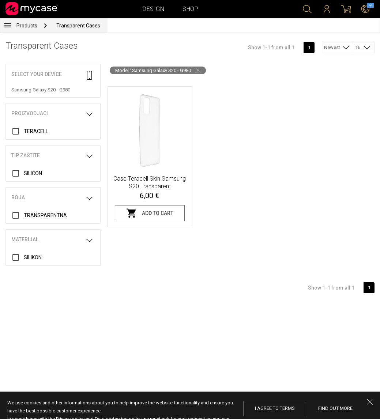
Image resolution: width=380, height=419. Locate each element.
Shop (190, 8)
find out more (335, 408)
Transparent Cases (78, 26)
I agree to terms (275, 408)
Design (153, 8)
